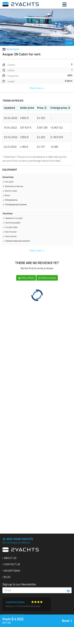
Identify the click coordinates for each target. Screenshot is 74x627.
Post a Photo (26, 277)
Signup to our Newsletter (19, 584)
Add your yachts (17, 539)
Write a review (47, 277)
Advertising (12, 570)
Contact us (12, 564)
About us (10, 558)
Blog (7, 577)
